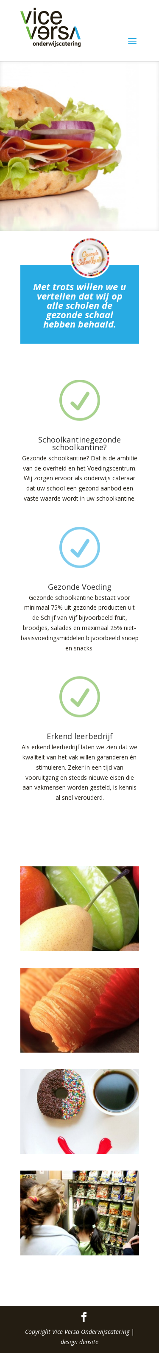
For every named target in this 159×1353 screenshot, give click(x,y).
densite (88, 1342)
